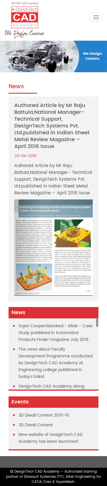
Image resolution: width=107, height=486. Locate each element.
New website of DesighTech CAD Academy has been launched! (51, 438)
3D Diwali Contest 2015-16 (44, 415)
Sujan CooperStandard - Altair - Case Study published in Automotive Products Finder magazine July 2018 (56, 333)
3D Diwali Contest (36, 425)
